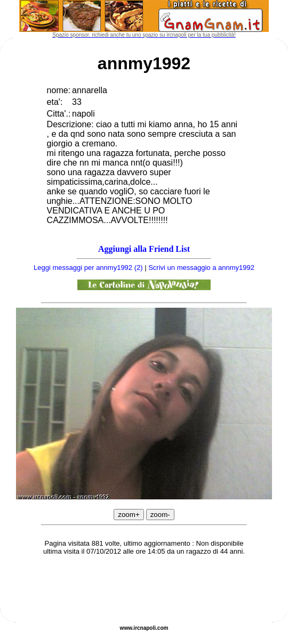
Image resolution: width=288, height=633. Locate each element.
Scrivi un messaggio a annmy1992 (201, 268)
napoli (148, 628)
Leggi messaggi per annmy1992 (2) (88, 268)
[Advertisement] (144, 590)
